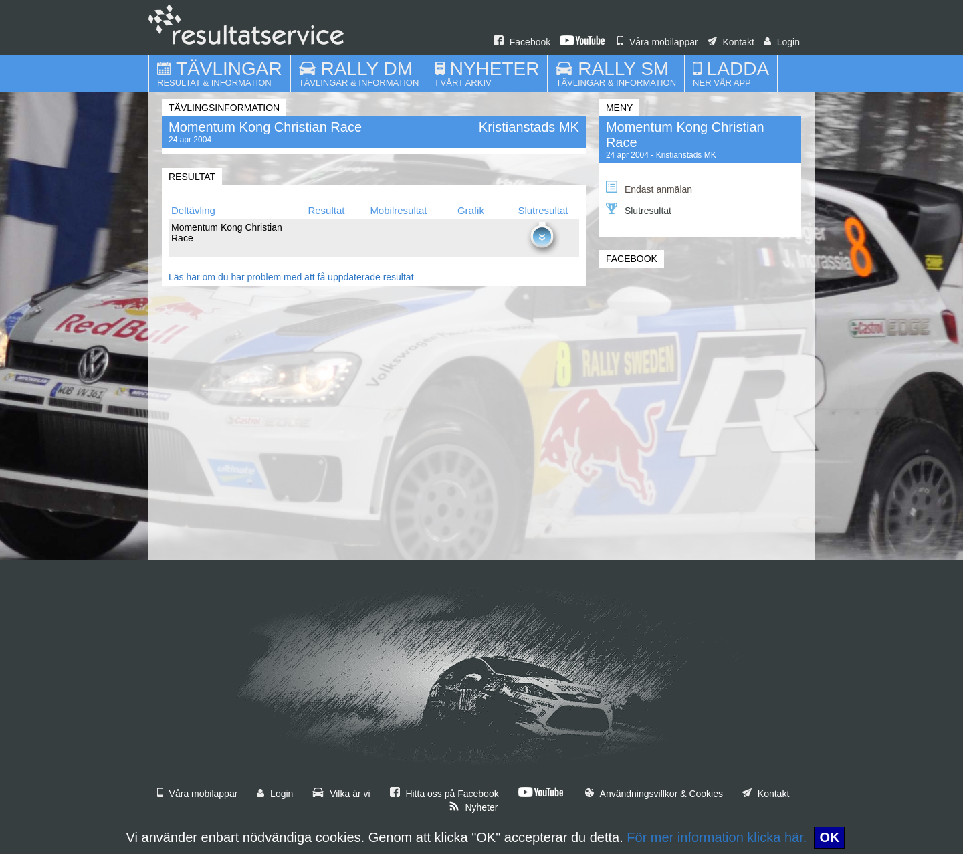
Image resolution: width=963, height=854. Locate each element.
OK (829, 837)
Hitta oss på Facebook (444, 793)
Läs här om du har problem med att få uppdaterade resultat (291, 277)
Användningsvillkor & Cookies (654, 793)
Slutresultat (638, 209)
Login (782, 42)
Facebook (522, 42)
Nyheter (473, 807)
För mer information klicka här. (717, 837)
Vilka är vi (341, 793)
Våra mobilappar (657, 42)
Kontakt (731, 42)
